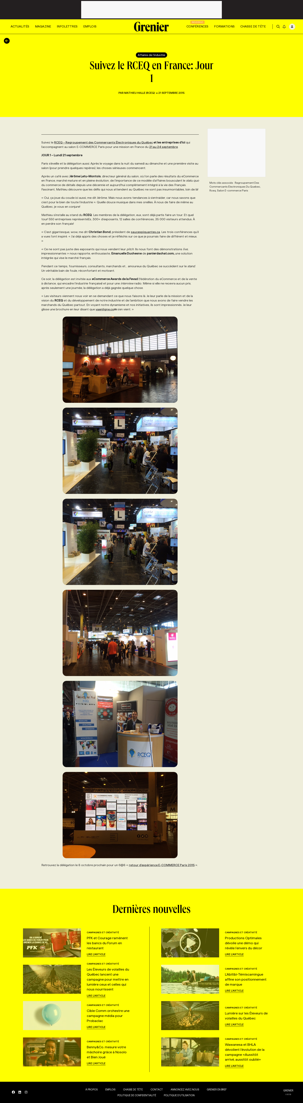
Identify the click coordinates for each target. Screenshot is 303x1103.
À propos (90, 1089)
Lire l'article (96, 954)
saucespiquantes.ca (145, 232)
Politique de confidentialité (135, 1095)
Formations (224, 26)
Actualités (20, 26)
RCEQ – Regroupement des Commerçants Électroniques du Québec (103, 142)
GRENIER (288, 1090)
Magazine (43, 26)
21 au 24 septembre (163, 147)
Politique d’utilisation (178, 1095)
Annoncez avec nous (183, 1089)
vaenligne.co (105, 309)
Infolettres (67, 26)
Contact (155, 1089)
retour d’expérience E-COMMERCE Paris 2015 (162, 865)
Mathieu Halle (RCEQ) (140, 92)
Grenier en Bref (216, 1089)
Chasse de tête (253, 26)
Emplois (89, 26)
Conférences (197, 26)
